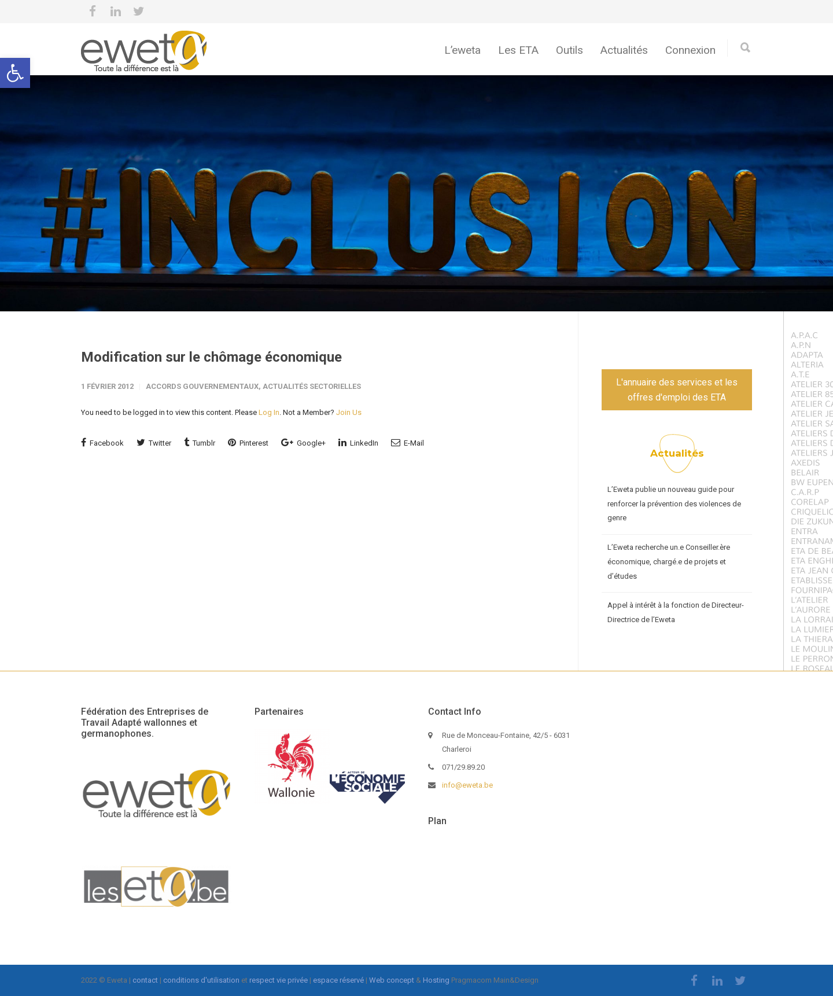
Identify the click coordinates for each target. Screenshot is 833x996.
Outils (569, 50)
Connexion (690, 50)
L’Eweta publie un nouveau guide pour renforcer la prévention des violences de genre (674, 503)
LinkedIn (358, 442)
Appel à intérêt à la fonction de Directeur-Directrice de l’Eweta (675, 612)
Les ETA (518, 50)
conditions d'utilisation (201, 980)
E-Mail (407, 442)
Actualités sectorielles (312, 386)
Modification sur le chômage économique (211, 357)
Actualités (624, 50)
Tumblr (199, 442)
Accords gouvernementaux (202, 386)
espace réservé (338, 980)
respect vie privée (278, 980)
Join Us (349, 412)
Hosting (436, 980)
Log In (269, 412)
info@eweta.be (467, 785)
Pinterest (248, 442)
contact (145, 980)
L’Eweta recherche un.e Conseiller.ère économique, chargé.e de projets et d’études (668, 561)
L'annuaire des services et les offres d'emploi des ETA (677, 390)
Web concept (391, 980)
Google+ (303, 442)
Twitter (154, 442)
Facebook (102, 442)
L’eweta (462, 50)
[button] (15, 73)
